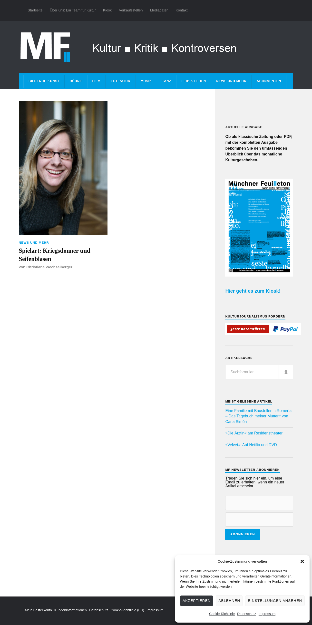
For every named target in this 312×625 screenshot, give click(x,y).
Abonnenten (269, 81)
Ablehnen (229, 600)
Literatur (120, 81)
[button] (302, 561)
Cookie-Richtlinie (222, 614)
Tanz (166, 81)
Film (96, 81)
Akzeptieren (197, 600)
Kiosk (107, 10)
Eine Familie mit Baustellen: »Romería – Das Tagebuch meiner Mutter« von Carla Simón (258, 416)
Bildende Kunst (44, 81)
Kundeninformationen (70, 610)
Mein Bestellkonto (38, 610)
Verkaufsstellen (131, 10)
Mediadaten (159, 10)
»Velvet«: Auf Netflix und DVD (251, 445)
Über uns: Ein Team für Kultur (73, 10)
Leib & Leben (193, 81)
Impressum (267, 614)
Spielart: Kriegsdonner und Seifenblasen (54, 254)
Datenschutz (246, 614)
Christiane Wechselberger (49, 267)
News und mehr (231, 81)
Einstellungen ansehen (275, 600)
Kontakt (182, 10)
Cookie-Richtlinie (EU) (127, 610)
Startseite (35, 10)
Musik (146, 81)
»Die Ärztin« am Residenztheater (254, 433)
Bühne (76, 81)
